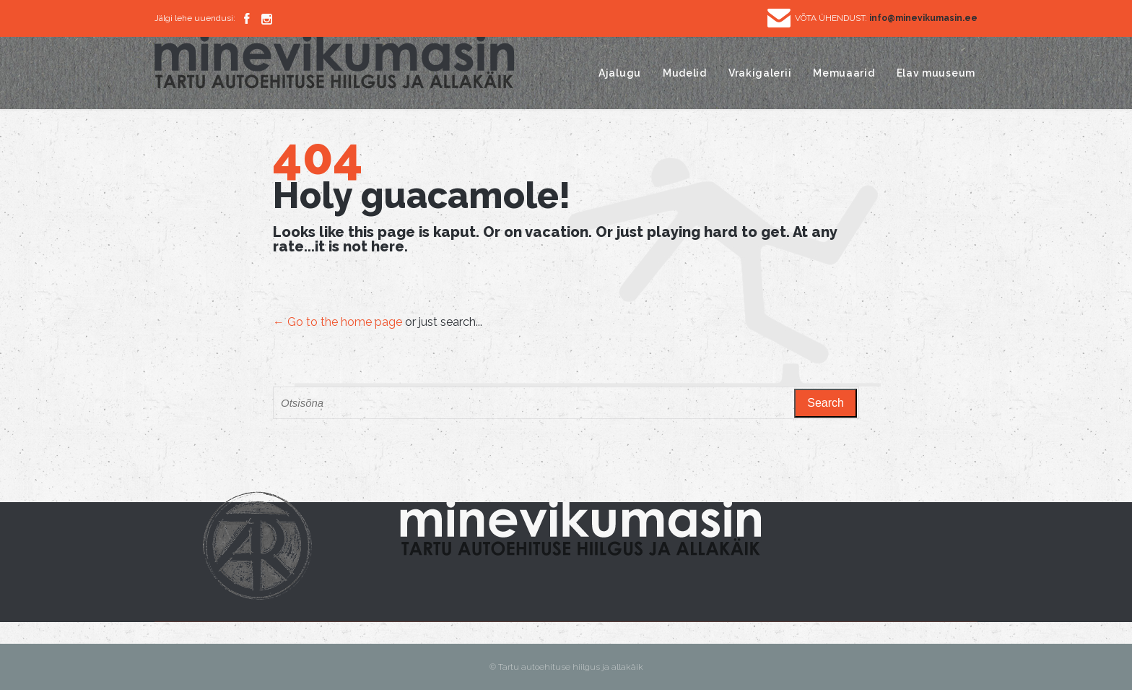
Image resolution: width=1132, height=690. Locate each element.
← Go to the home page (337, 322)
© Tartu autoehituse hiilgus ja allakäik (566, 667)
